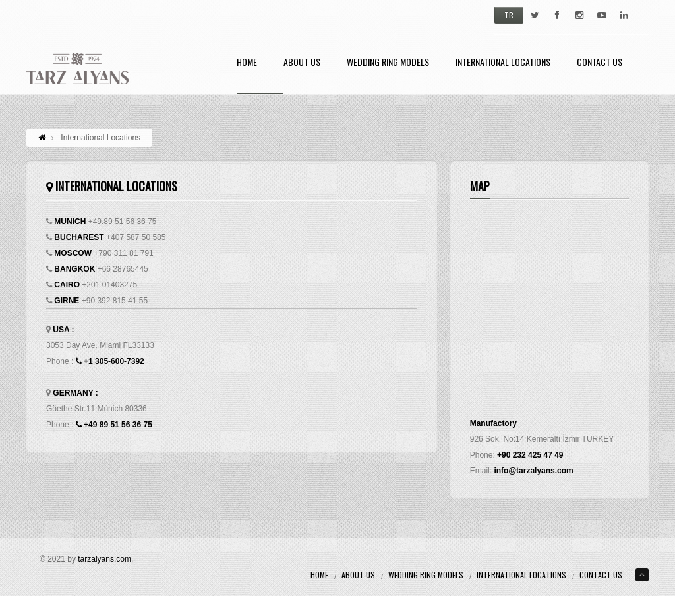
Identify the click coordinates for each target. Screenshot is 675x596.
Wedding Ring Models (388, 63)
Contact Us (599, 63)
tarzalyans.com (104, 559)
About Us (301, 63)
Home (247, 63)
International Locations (502, 63)
